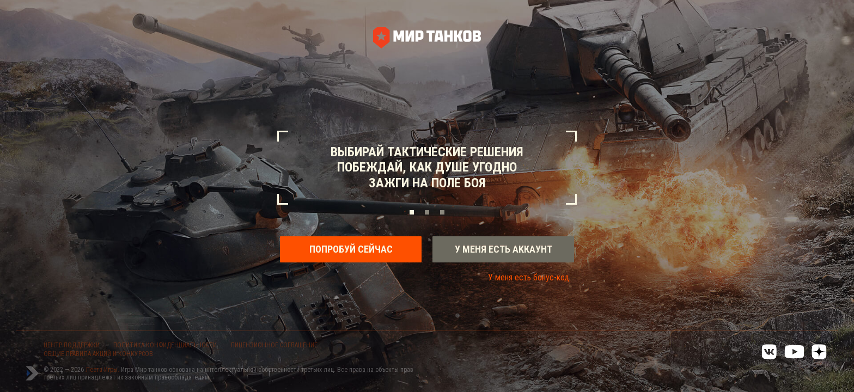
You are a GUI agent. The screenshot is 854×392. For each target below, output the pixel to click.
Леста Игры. (103, 369)
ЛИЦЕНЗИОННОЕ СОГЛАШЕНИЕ (274, 345)
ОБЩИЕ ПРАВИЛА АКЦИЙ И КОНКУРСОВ (98, 354)
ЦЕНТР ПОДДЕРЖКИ (72, 345)
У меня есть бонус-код (528, 277)
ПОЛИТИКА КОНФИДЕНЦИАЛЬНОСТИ (165, 345)
